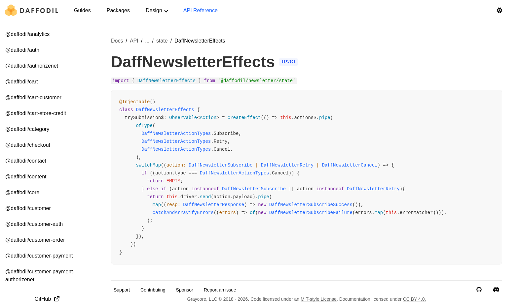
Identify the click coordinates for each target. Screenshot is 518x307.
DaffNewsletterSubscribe (220, 165)
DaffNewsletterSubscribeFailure (310, 212)
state (162, 41)
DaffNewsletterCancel (349, 165)
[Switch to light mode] (499, 10)
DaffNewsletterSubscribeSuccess (310, 204)
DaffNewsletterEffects (165, 109)
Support (122, 289)
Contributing (153, 289)
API (134, 41)
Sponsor (184, 289)
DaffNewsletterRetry (287, 165)
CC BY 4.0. (414, 299)
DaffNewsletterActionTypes (176, 133)
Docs (117, 41)
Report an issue (220, 289)
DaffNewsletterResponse (213, 204)
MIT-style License (319, 299)
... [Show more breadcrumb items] (147, 41)
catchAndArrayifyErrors (183, 212)
